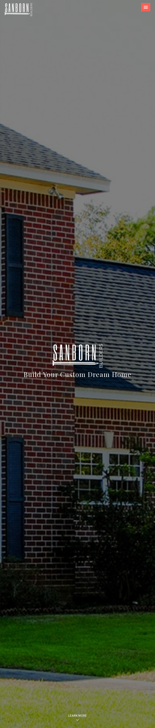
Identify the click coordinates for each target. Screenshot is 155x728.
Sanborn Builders (18, 9)
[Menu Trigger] (145, 7)
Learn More (77, 717)
